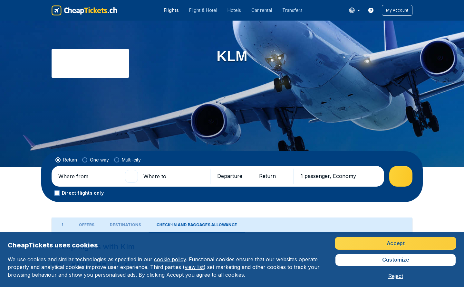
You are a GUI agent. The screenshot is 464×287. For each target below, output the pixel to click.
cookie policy (170, 259)
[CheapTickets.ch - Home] (84, 10)
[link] (371, 10)
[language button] (354, 10)
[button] (397, 10)
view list (194, 267)
